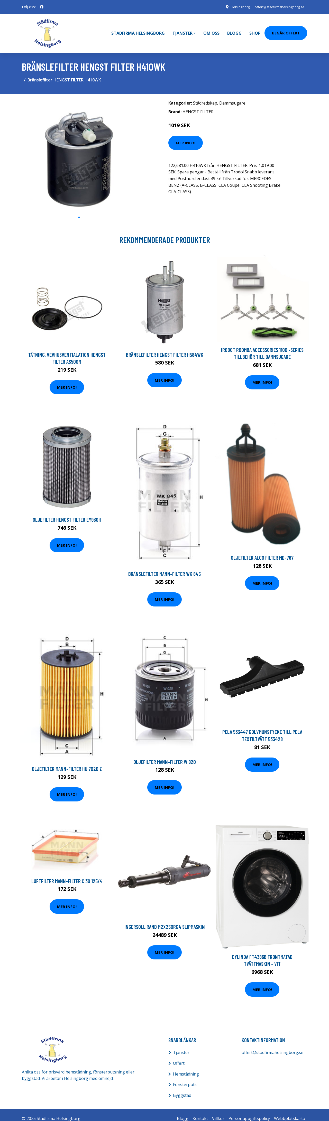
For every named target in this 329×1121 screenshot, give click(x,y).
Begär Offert (286, 29)
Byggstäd (182, 1088)
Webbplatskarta (289, 1111)
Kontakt (200, 1111)
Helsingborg (234, 6)
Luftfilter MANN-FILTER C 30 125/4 (67, 874)
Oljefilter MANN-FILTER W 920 (164, 754)
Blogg (234, 29)
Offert (179, 1056)
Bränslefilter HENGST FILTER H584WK (164, 347)
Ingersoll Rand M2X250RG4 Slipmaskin (164, 920)
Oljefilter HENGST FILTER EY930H (67, 512)
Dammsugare (232, 96)
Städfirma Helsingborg (138, 29)
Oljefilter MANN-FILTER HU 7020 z (67, 762)
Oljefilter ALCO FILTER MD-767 (262, 550)
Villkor (218, 1111)
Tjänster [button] (182, 29)
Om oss (211, 29)
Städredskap (205, 96)
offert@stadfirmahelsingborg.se (277, 6)
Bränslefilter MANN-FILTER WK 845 (164, 567)
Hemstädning (186, 1067)
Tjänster (181, 1045)
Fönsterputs (185, 1077)
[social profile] (41, 7)
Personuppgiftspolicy (249, 1111)
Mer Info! (185, 135)
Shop (255, 29)
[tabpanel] (79, 148)
